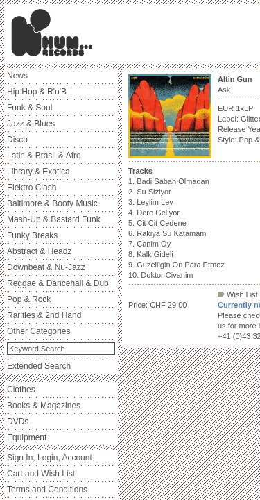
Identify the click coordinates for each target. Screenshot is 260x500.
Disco (17, 139)
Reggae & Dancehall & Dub (58, 283)
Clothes (21, 389)
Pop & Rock (29, 299)
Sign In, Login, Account (49, 457)
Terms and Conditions (47, 489)
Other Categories (38, 331)
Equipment (26, 437)
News (17, 76)
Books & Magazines (43, 405)
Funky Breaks (32, 235)
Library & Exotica (38, 171)
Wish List (238, 294)
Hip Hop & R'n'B (37, 92)
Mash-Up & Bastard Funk (54, 219)
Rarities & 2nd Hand (44, 315)
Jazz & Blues (31, 123)
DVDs (17, 421)
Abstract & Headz (39, 251)
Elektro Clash (31, 187)
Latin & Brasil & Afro (44, 155)
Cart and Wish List (41, 473)
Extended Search (39, 366)
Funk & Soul (29, 107)
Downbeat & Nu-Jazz (46, 267)
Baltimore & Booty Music (52, 203)
